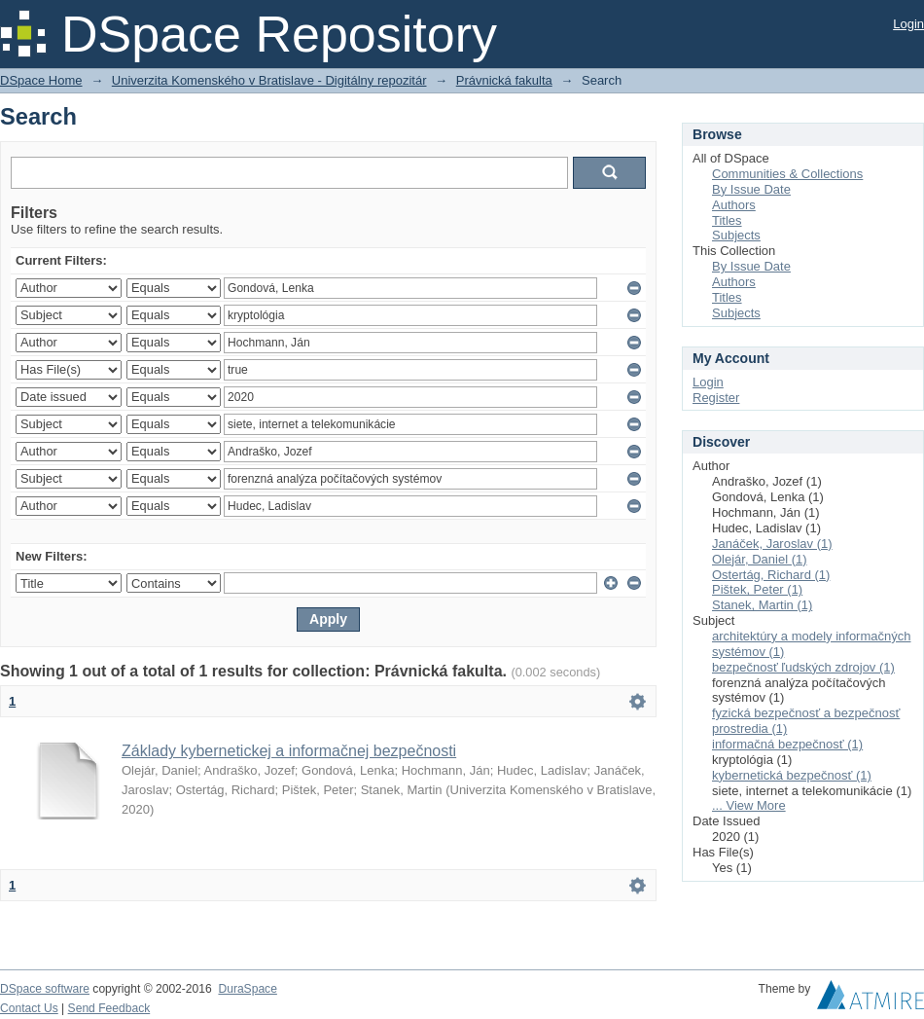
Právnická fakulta (504, 80)
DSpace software (44, 989)
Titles (727, 220)
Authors (734, 205)
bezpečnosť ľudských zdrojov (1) (803, 667)
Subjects (736, 235)
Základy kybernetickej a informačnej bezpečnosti (289, 751)
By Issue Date (751, 189)
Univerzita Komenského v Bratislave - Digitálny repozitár (269, 80)
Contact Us (29, 1008)
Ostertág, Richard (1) (771, 574)
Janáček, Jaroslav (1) (772, 543)
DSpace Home (41, 80)
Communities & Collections (787, 173)
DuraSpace (247, 989)
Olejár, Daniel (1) (759, 559)
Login (908, 24)
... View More (749, 805)
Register (716, 397)
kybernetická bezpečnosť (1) (791, 775)
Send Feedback (109, 1008)
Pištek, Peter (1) (757, 589)
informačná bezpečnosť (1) (787, 744)
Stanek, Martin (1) (762, 605)
